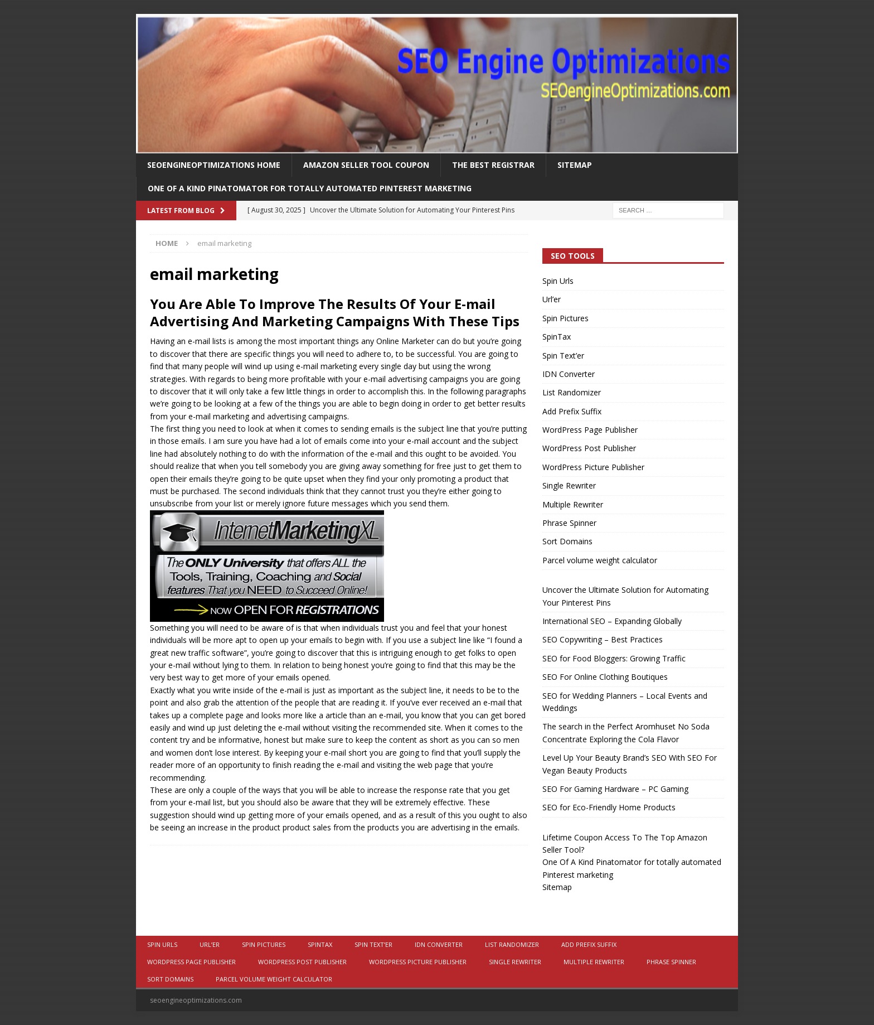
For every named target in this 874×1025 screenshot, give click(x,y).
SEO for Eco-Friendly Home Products (609, 807)
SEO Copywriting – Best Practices (602, 639)
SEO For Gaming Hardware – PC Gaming (615, 789)
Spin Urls (558, 280)
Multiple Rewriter (572, 504)
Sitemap (574, 164)
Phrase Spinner (569, 523)
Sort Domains (567, 541)
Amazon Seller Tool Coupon (366, 164)
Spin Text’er (563, 355)
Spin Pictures (565, 318)
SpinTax (556, 336)
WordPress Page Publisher (590, 429)
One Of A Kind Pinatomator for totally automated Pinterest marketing (310, 188)
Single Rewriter (569, 485)
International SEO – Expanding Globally (612, 621)
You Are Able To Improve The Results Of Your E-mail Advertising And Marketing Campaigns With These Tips (334, 312)
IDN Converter (568, 374)
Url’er (551, 299)
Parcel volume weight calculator (599, 560)
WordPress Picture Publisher (593, 467)
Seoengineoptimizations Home (213, 164)
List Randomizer (571, 392)
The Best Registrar (493, 164)
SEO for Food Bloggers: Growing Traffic (614, 658)
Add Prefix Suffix (571, 411)
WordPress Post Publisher (589, 448)
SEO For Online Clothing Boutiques (605, 676)
